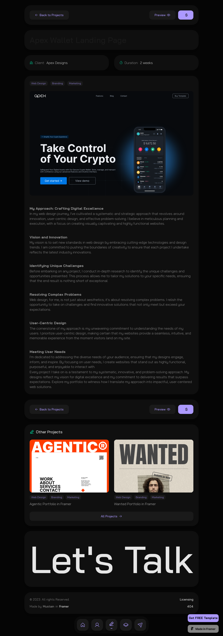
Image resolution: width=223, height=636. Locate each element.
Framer (64, 606)
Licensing (186, 599)
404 (190, 606)
